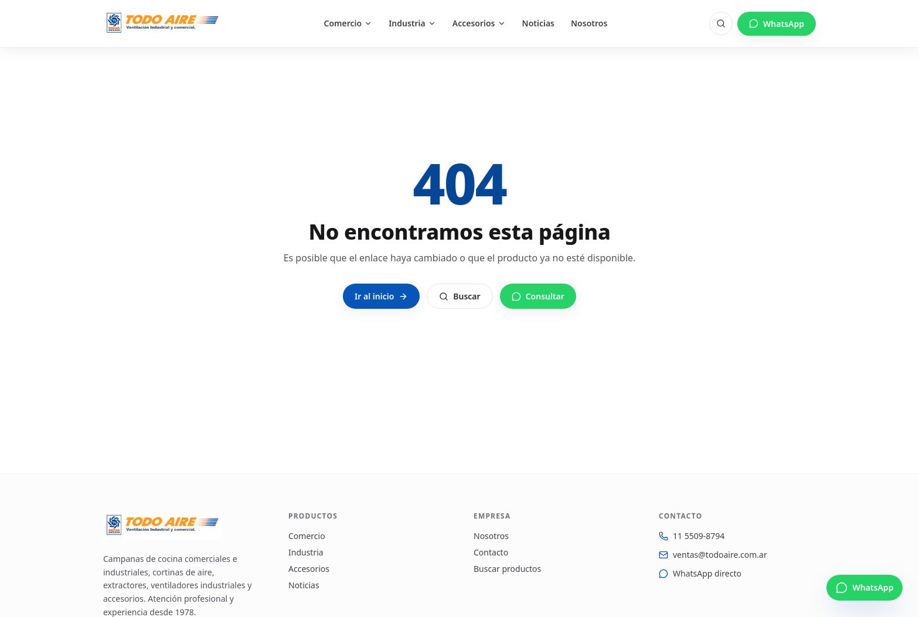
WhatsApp (776, 23)
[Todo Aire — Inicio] (162, 23)
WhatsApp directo (707, 573)
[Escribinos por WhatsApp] (864, 588)
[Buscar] (721, 23)
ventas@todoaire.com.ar (720, 554)
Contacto (491, 552)
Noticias (538, 23)
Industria (412, 23)
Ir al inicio (381, 296)
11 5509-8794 (698, 535)
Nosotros (589, 23)
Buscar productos (507, 568)
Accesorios (479, 23)
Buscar (459, 296)
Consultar (538, 296)
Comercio (348, 23)
